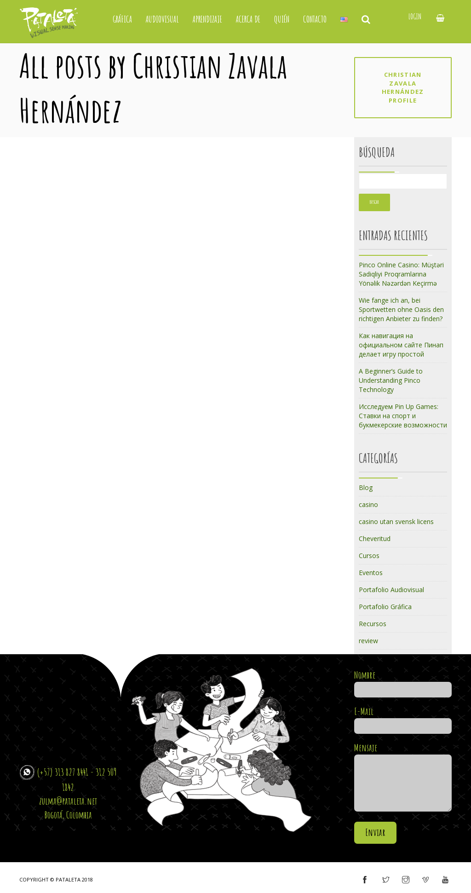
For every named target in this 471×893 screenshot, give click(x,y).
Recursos (372, 623)
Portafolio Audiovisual (391, 589)
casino (368, 504)
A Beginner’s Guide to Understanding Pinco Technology (391, 380)
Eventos (371, 572)
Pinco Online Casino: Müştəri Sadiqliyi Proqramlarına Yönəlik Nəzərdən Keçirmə (401, 274)
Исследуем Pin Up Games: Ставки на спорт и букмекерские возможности (403, 415)
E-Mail (403, 718)
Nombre (403, 682)
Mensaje (403, 778)
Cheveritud (375, 538)
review (368, 640)
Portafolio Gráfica (385, 606)
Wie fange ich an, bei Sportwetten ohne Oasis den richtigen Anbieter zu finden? (401, 309)
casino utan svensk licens (396, 521)
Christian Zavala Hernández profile (403, 87)
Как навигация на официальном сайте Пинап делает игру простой (401, 344)
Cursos (369, 555)
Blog (366, 487)
